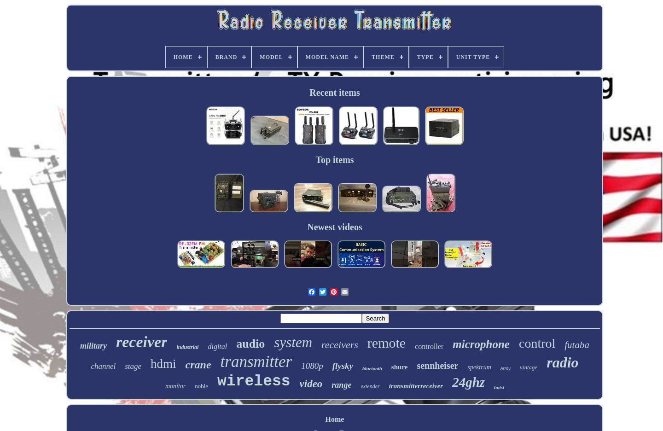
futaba (576, 344)
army (505, 368)
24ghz (468, 382)
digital (217, 346)
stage (133, 366)
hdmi (163, 364)
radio (562, 362)
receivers (339, 344)
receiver (141, 341)
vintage (528, 367)
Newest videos (334, 227)
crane (198, 365)
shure (399, 367)
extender (370, 386)
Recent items (334, 92)
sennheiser (437, 366)
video (311, 384)
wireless (253, 381)
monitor (175, 386)
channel (103, 366)
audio (250, 343)
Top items (334, 160)
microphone (481, 344)
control (537, 343)
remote (386, 342)
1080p (312, 366)
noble (201, 386)
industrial (187, 347)
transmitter (256, 362)
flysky (342, 366)
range (341, 385)
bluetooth (372, 368)
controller (429, 346)
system (293, 342)
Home (335, 419)
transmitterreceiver (416, 386)
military (93, 345)
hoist (499, 387)
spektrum (479, 367)
